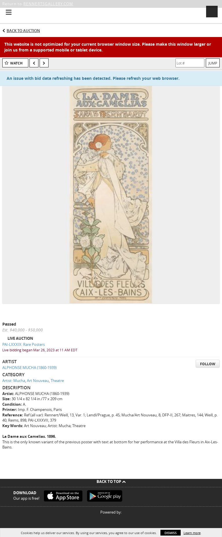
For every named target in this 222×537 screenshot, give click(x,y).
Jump (212, 63)
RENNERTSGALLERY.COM (48, 3)
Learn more (192, 533)
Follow (207, 363)
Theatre (57, 380)
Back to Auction (23, 30)
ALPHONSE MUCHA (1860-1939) (29, 367)
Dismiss (170, 533)
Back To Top (111, 481)
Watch (16, 63)
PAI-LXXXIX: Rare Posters (23, 344)
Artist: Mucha (13, 380)
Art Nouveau (38, 380)
